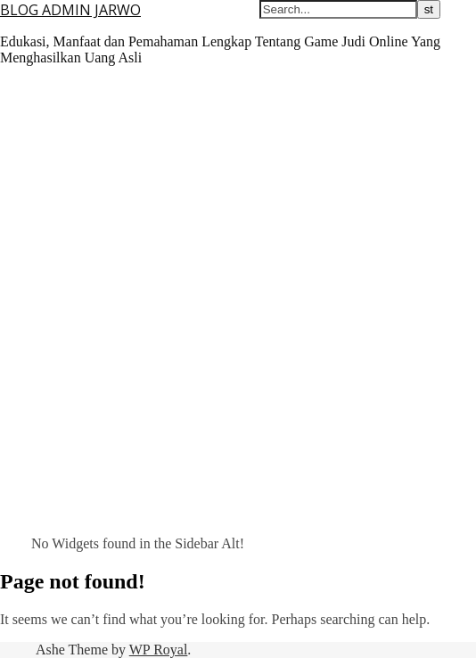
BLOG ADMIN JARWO (70, 10)
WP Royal (158, 649)
